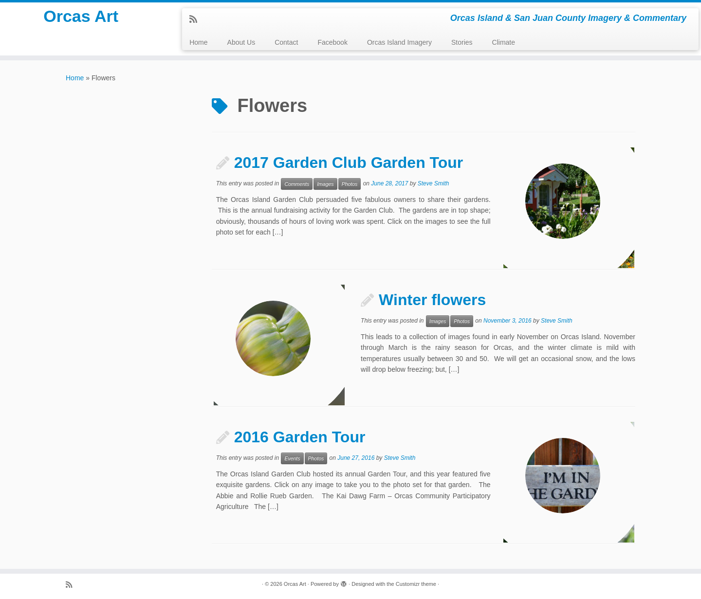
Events (292, 458)
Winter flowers (432, 300)
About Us (241, 42)
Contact (286, 42)
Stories (462, 42)
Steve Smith (433, 183)
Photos (350, 184)
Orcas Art (81, 19)
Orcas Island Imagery (399, 42)
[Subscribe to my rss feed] (196, 19)
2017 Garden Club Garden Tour (348, 162)
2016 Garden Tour (300, 437)
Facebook (332, 42)
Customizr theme (416, 584)
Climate (503, 42)
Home (198, 42)
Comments (296, 184)
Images (325, 184)
